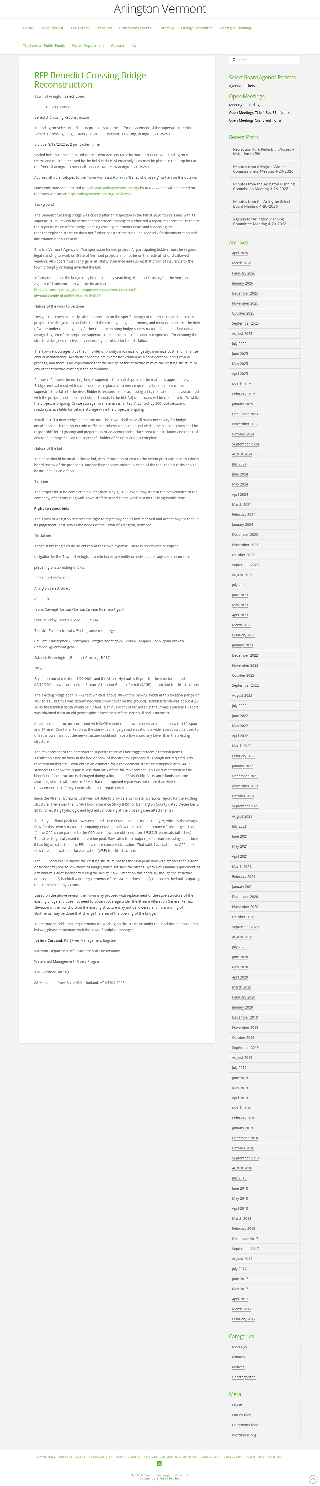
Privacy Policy (72, 1456)
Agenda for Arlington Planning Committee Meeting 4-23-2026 (259, 221)
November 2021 (245, 786)
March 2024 (241, 504)
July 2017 (239, 1268)
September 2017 (245, 1248)
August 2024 (242, 454)
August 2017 (242, 1258)
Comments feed (245, 1424)
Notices (238, 1367)
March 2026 (241, 263)
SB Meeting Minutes (179, 1456)
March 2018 (241, 1218)
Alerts (134, 1456)
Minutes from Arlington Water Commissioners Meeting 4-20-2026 (263, 169)
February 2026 (243, 273)
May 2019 (240, 1087)
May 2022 (240, 725)
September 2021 (245, 806)
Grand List (210, 1456)
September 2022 (245, 685)
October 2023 (243, 554)
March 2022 (241, 745)
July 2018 (239, 1178)
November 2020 (245, 906)
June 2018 (240, 1188)
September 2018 (245, 1158)
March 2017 (241, 1309)
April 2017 (240, 1299)
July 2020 (239, 946)
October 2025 (243, 313)
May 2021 (240, 846)
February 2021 (243, 876)
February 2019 (243, 1117)
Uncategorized (244, 1377)
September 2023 (245, 564)
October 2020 (243, 916)
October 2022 (243, 675)
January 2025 (242, 403)
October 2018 (243, 1148)
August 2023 (242, 574)
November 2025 (245, 303)
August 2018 (242, 1168)
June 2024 (240, 474)
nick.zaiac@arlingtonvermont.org (112, 187)
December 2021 (245, 776)
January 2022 (242, 766)
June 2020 (240, 956)
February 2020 (243, 997)
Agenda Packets (242, 85)
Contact (275, 1456)
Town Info (255, 1456)
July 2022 (239, 705)
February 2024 (243, 514)
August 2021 (242, 816)
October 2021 (243, 796)
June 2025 (240, 353)
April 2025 (240, 373)
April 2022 (240, 735)
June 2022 (240, 715)
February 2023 (243, 635)
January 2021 (242, 886)
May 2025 (240, 363)
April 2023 (240, 615)
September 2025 (245, 323)
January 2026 (242, 283)
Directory (233, 1456)
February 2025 (243, 393)
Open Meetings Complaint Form (255, 120)
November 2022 (245, 665)
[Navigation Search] (134, 45)
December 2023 (245, 534)
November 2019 (245, 1027)
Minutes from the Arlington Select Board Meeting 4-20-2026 (261, 203)
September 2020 (245, 926)
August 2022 (242, 695)
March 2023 (241, 625)
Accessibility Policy (107, 1456)
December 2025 (245, 293)
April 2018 (240, 1208)
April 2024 (240, 494)
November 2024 (245, 423)
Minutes (238, 1356)
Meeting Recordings (245, 104)
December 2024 (245, 413)
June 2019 (240, 1077)
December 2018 (245, 1138)
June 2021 (240, 836)
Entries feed (241, 1414)
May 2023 (240, 605)
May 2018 (240, 1198)
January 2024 (242, 524)
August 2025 (242, 333)
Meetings (239, 1346)
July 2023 (239, 584)
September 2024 (245, 444)
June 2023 (240, 595)
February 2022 (243, 756)
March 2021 (241, 866)
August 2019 (242, 1057)
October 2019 (243, 1037)
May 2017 (240, 1288)
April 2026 (240, 253)
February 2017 (243, 1319)
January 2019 (242, 1127)
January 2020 (242, 1007)
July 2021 (239, 826)
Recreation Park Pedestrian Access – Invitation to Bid (263, 151)
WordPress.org (244, 1435)
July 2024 (239, 464)
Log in (237, 1404)
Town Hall (46, 1456)
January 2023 (242, 645)
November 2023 (245, 544)
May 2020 (240, 966)
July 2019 (239, 1067)
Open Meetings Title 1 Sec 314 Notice (259, 112)
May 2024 (240, 484)
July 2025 (239, 343)
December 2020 (245, 896)
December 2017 (245, 1238)
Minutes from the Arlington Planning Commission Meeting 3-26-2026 (263, 186)
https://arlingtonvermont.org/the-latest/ (99, 193)
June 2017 (240, 1278)
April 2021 (240, 856)
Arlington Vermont (160, 9)
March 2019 (241, 1107)
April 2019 (240, 1097)
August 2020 (242, 936)
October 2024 (243, 434)
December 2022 (245, 655)
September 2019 (245, 1047)
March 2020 (241, 987)
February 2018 (243, 1228)
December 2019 (245, 1017)
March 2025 (241, 383)
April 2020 (240, 977)
